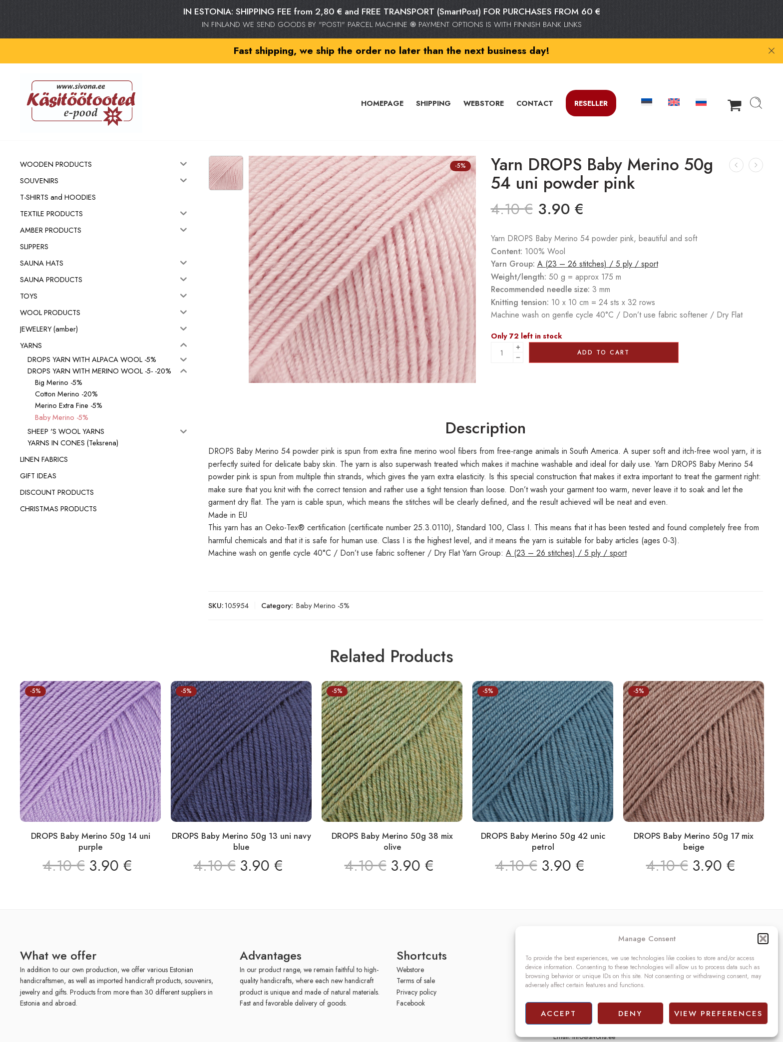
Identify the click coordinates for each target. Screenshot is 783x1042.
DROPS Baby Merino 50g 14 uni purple (90, 819)
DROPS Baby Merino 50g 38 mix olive (392, 819)
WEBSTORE (483, 81)
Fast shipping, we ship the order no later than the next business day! (392, 50)
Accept (558, 1013)
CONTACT (534, 81)
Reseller (591, 81)
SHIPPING (433, 81)
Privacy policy (416, 970)
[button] (763, 939)
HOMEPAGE (382, 81)
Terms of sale (415, 959)
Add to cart (603, 330)
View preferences (718, 1013)
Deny (630, 1013)
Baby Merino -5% (323, 583)
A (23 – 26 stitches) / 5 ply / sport (597, 242)
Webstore (410, 948)
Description (485, 406)
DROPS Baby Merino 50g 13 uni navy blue (241, 819)
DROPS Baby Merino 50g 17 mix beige (694, 819)
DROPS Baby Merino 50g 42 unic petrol (543, 819)
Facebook (410, 981)
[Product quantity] (502, 331)
